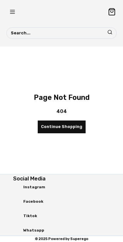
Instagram (34, 187)
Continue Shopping (61, 126)
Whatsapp (33, 230)
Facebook (33, 201)
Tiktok (30, 216)
